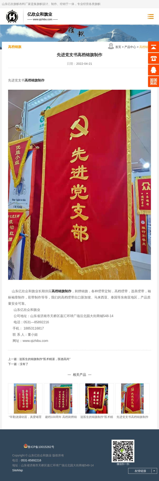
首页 (118, 47)
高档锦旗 (145, 47)
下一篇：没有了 (18, 364)
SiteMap (17, 470)
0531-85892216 (31, 460)
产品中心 (130, 47)
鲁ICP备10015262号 (41, 447)
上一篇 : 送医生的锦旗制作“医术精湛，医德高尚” (39, 359)
